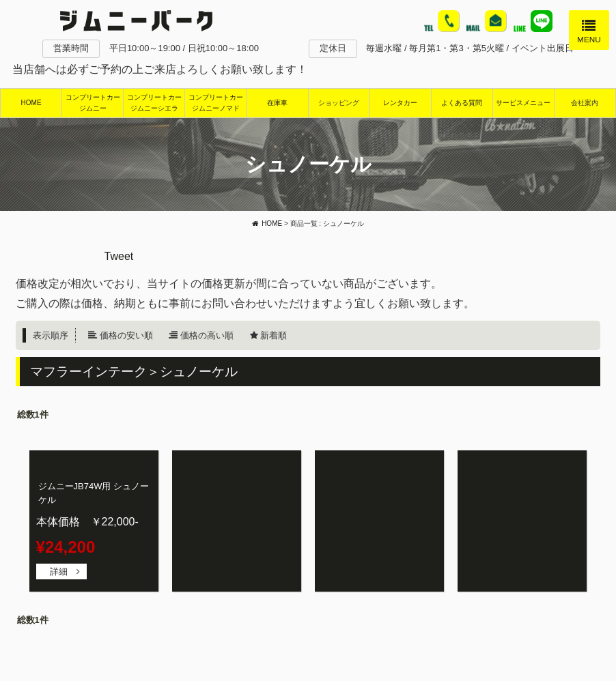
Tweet (119, 256)
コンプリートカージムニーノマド (215, 102)
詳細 (59, 571)
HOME (31, 102)
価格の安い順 (126, 335)
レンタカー (400, 102)
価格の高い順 (207, 335)
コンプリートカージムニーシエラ (154, 102)
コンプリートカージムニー (93, 102)
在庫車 (277, 102)
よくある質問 (461, 102)
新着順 (273, 335)
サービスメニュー (523, 102)
